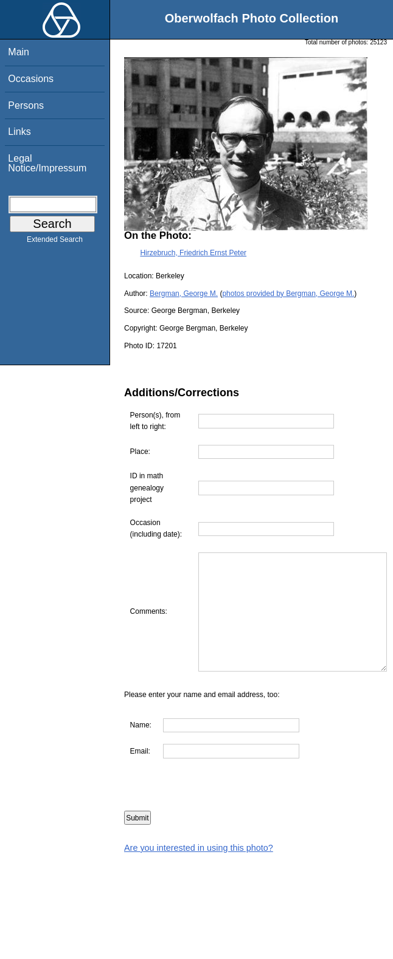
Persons (26, 105)
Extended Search (55, 242)
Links (19, 131)
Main (18, 52)
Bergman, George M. (184, 293)
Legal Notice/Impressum (47, 163)
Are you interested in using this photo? (198, 871)
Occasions (31, 79)
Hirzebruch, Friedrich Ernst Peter (193, 253)
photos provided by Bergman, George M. (288, 293)
